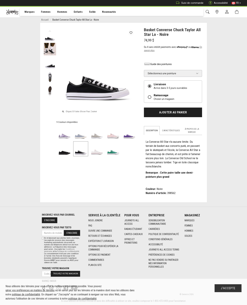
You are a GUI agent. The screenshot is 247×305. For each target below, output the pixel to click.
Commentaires (96, 260)
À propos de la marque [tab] (192, 131)
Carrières (154, 229)
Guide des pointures (158, 64)
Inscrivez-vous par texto (56, 227)
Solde (88, 12)
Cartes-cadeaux (133, 234)
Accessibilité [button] (217, 3)
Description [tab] (152, 131)
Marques (27, 12)
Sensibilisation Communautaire (157, 222)
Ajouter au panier (173, 113)
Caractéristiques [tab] (171, 131)
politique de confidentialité (26, 294)
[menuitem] (28, 12)
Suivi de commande (188, 3)
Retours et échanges (100, 236)
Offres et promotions (130, 241)
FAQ (90, 225)
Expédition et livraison (101, 241)
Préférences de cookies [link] (162, 255)
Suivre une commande (100, 231)
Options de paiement (99, 255)
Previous (50, 30)
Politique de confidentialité (164, 234)
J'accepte (228, 288)
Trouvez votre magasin (55, 268)
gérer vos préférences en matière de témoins (30, 290)
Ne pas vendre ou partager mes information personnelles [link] (163, 263)
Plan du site (95, 265)
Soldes (188, 236)
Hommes (59, 12)
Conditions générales (161, 239)
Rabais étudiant (133, 229)
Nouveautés (104, 12)
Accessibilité (156, 244)
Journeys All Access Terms (164, 249)
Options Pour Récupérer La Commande (103, 248)
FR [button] (236, 3)
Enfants (74, 12)
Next (50, 95)
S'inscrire (49, 220)
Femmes (43, 12)
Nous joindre (95, 220)
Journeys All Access (131, 222)
